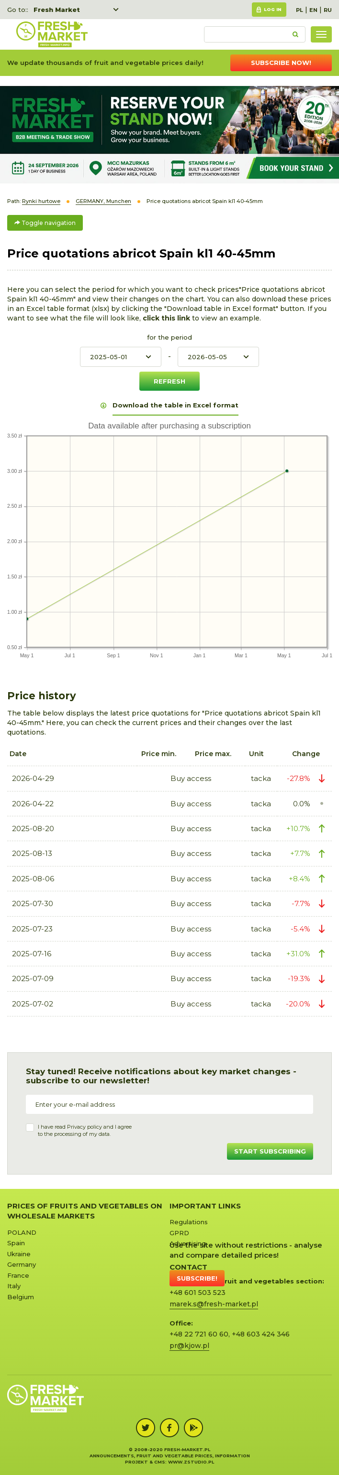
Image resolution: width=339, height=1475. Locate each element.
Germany (21, 1264)
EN (313, 10)
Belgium (20, 1297)
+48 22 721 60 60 (199, 1334)
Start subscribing (270, 1151)
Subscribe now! (281, 62)
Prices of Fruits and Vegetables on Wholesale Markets (84, 1210)
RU (328, 10)
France (18, 1275)
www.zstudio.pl (191, 1461)
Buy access (190, 778)
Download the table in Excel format (175, 405)
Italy (14, 1286)
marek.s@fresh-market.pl (214, 1304)
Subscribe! (197, 1278)
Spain (16, 1243)
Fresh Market (57, 9)
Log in (273, 9)
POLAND (21, 1232)
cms (159, 1461)
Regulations (189, 1222)
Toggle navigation (45, 222)
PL (299, 10)
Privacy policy (84, 1126)
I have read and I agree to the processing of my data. (85, 1130)
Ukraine (19, 1254)
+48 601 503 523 (198, 1292)
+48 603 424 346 (261, 1334)
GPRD (179, 1233)
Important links (205, 1205)
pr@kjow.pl (189, 1345)
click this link (167, 318)
